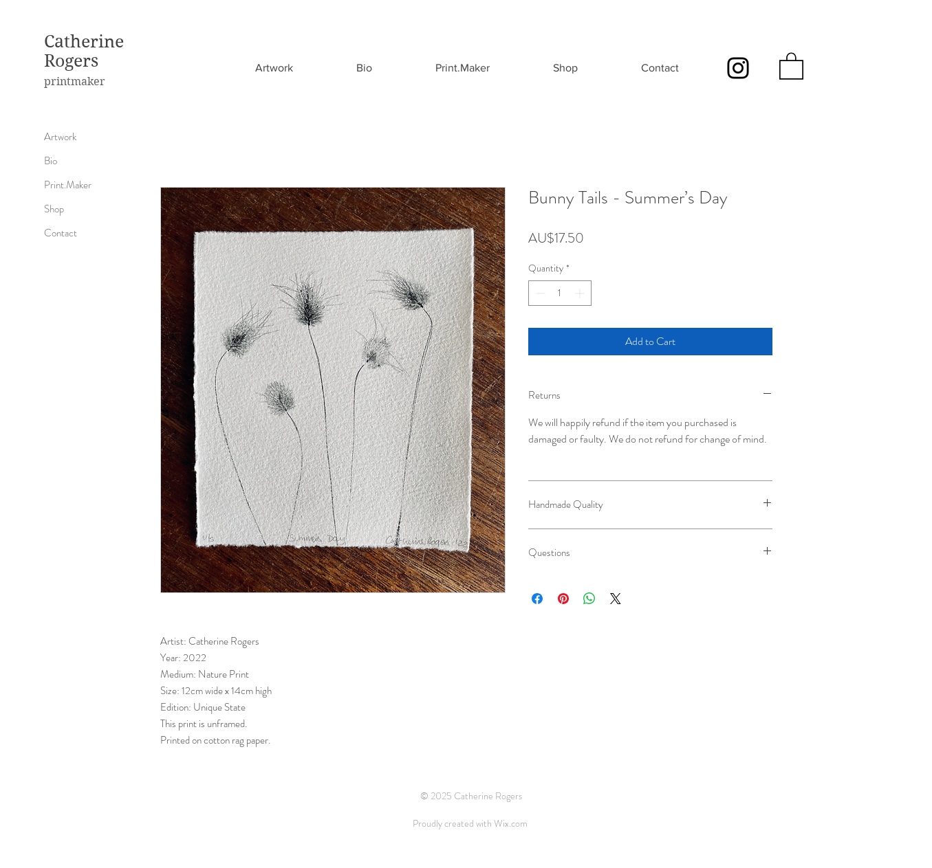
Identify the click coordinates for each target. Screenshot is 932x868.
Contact (60, 233)
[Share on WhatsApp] (589, 598)
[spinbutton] (560, 293)
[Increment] (580, 293)
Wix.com (511, 823)
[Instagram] (738, 68)
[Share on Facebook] (537, 598)
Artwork (60, 136)
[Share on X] (615, 598)
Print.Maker (67, 184)
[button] (791, 65)
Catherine (84, 42)
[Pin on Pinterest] (563, 598)
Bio (50, 160)
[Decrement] (539, 293)
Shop (54, 208)
